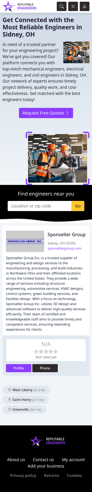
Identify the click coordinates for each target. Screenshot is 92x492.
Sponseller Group (67, 234)
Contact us (43, 459)
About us (16, 459)
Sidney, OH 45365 (62, 243)
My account (73, 459)
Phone (45, 368)
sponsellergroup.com (65, 248)
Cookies (74, 475)
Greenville (24, 409)
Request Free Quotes (46, 113)
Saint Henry (26, 399)
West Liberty (26, 390)
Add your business (46, 466)
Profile (18, 368)
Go (78, 206)
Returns (51, 475)
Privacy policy (23, 475)
